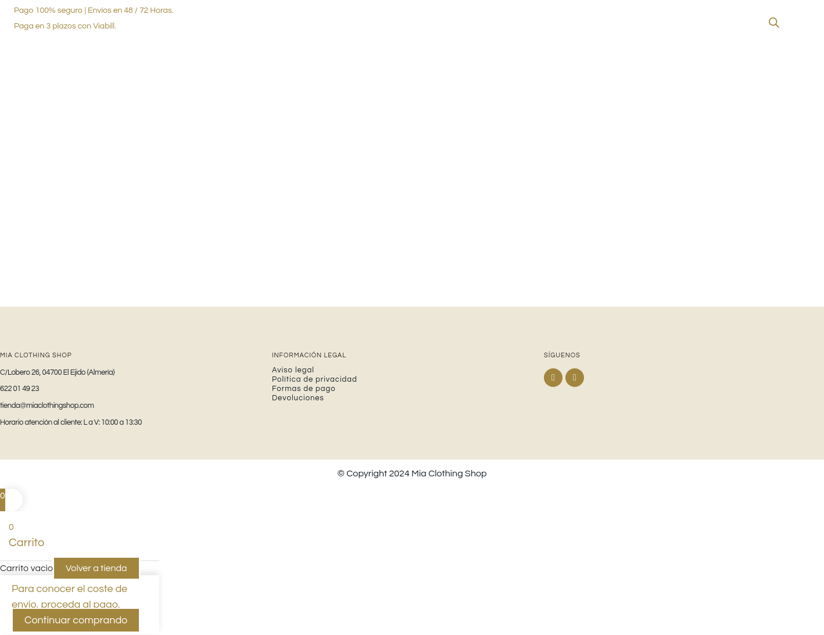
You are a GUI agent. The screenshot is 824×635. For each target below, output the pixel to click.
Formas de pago (304, 389)
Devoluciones (298, 398)
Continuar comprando (75, 621)
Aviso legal (293, 371)
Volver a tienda (96, 569)
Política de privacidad (314, 380)
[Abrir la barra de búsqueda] (774, 22)
